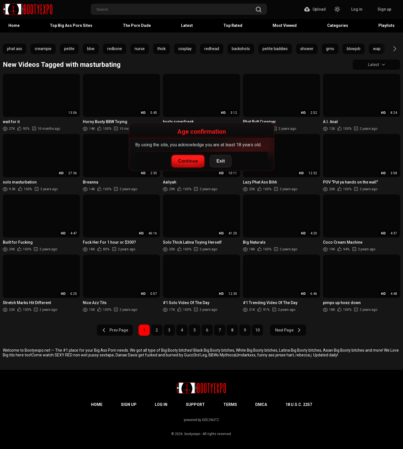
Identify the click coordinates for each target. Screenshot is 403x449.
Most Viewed (285, 25)
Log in (356, 9)
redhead (211, 48)
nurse (140, 48)
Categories (337, 25)
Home (14, 25)
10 (257, 330)
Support (195, 404)
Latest (187, 25)
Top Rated (232, 25)
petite (69, 48)
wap (377, 48)
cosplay (185, 48)
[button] (389, 49)
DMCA (261, 404)
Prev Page (115, 330)
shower (306, 48)
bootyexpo (192, 434)
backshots (241, 48)
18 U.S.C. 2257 (298, 404)
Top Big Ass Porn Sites (71, 25)
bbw (91, 48)
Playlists (386, 25)
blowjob (353, 48)
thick (161, 48)
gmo (330, 48)
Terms (230, 404)
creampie (43, 48)
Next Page (288, 330)
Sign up (384, 9)
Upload (315, 9)
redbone (114, 48)
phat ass (14, 48)
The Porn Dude (137, 25)
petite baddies (275, 48)
